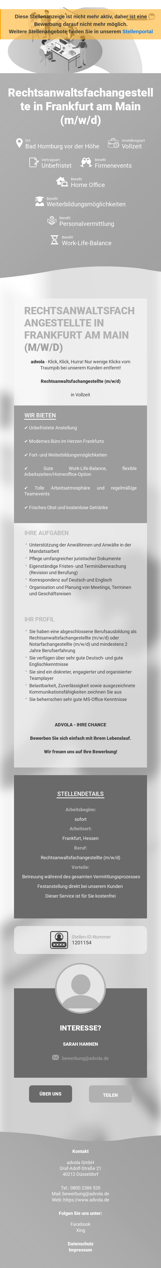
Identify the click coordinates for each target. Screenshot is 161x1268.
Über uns (50, 1094)
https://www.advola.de (86, 1199)
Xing (80, 1230)
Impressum (80, 1250)
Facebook (80, 1224)
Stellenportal (138, 31)
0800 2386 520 (85, 1188)
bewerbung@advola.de (85, 1058)
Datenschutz (80, 1243)
